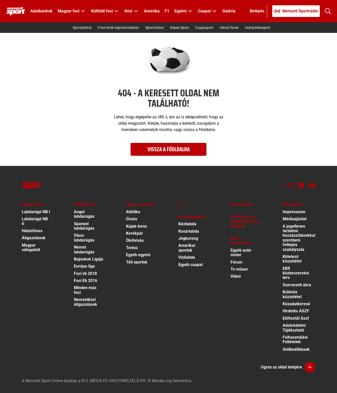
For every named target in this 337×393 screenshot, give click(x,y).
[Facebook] (301, 185)
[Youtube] (312, 185)
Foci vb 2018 (85, 273)
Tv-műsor (239, 269)
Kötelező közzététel (292, 259)
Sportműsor (154, 28)
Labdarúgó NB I (36, 211)
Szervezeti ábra (297, 284)
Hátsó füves (229, 28)
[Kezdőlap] (15, 11)
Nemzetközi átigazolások (85, 302)
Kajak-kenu (136, 226)
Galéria (229, 11)
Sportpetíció (82, 28)
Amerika (152, 11)
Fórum (236, 262)
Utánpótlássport (257, 28)
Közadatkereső (296, 303)
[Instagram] (290, 185)
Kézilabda (187, 224)
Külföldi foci (85, 204)
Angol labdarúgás (84, 214)
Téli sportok (137, 262)
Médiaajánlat (294, 218)
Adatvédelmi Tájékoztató (294, 327)
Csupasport (204, 28)
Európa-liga (84, 266)
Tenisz (132, 247)
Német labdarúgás (84, 249)
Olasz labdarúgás (84, 237)
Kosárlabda (188, 231)
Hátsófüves (32, 230)
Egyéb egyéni (138, 254)
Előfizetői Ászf (296, 318)
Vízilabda (186, 257)
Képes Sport (179, 28)
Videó (235, 276)
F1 (167, 11)
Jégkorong (188, 238)
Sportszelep (241, 204)
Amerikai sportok (186, 247)
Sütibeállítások (296, 349)
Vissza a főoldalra (169, 149)
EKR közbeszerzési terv (296, 273)
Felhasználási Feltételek (295, 339)
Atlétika (133, 211)
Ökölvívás (135, 240)
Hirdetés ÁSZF (296, 311)
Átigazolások (34, 237)
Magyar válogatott (31, 247)
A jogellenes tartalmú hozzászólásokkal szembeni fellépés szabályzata (299, 238)
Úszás (131, 218)
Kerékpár (134, 233)
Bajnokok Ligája (88, 259)
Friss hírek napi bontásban (118, 28)
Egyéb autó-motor (241, 252)
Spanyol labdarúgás (84, 226)
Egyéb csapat (190, 264)
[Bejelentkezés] (257, 11)
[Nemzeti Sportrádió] (296, 11)
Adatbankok (41, 11)
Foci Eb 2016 (85, 280)
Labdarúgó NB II (35, 221)
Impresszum (294, 211)
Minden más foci (85, 290)
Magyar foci (33, 204)
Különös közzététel (292, 294)
